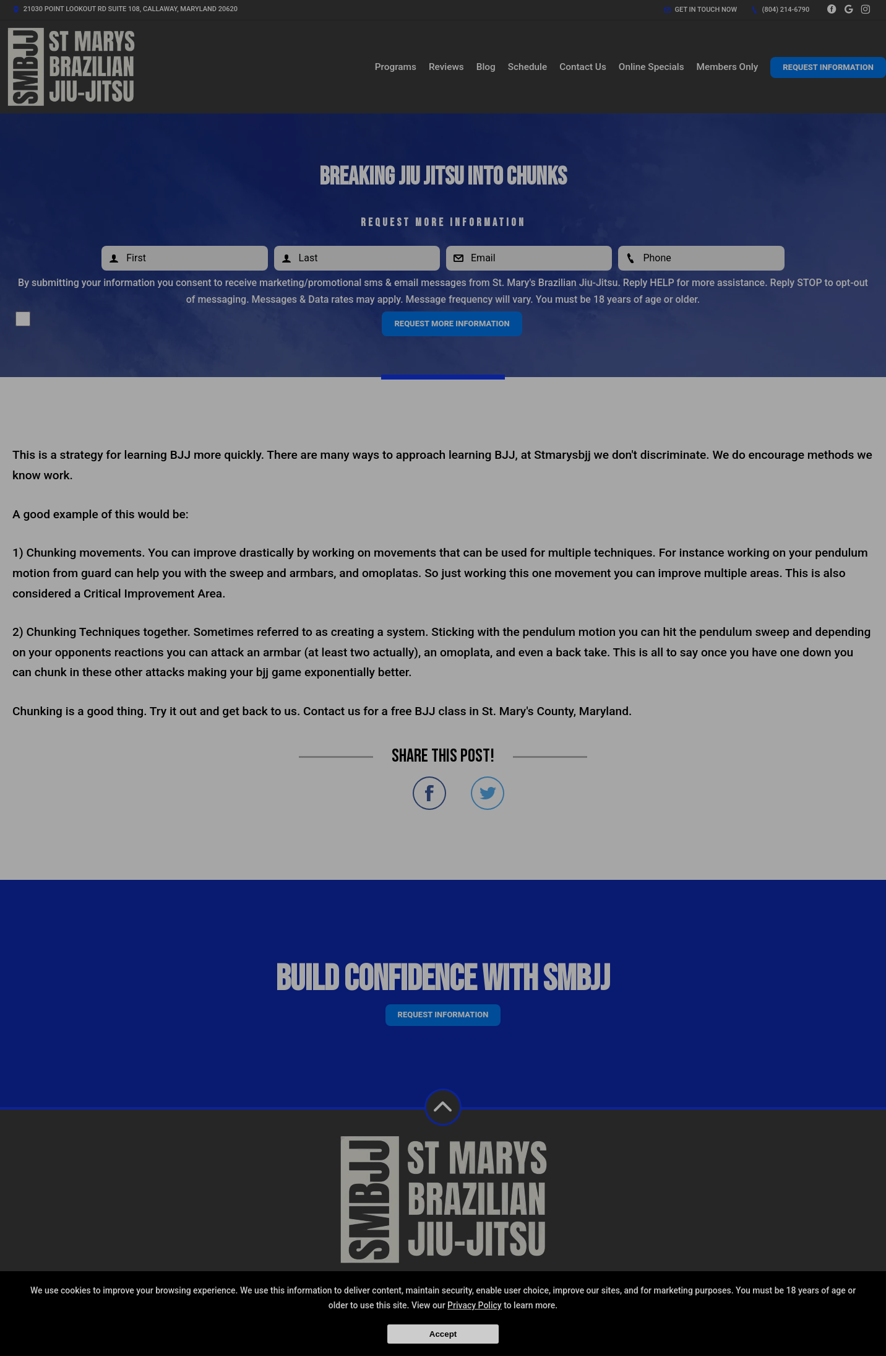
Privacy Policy (474, 1305)
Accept (443, 1334)
